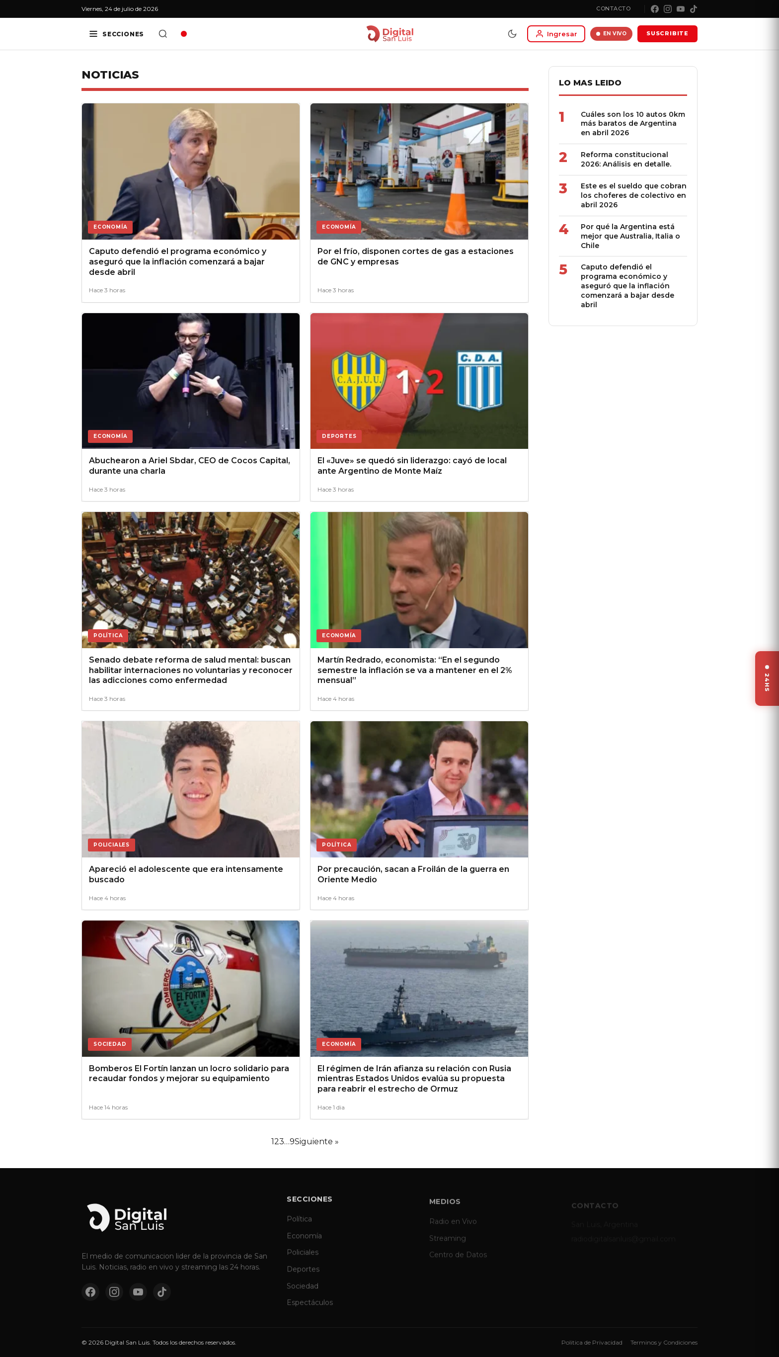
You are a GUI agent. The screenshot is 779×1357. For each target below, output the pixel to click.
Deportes (303, 1277)
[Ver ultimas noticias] (767, 678)
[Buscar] (163, 34)
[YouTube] (681, 9)
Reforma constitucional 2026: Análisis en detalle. (626, 159)
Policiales (302, 1260)
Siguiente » (317, 1141)
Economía (304, 1243)
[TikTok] (694, 9)
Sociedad (302, 1293)
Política (299, 1227)
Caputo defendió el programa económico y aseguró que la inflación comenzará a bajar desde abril (627, 285)
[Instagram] (668, 9)
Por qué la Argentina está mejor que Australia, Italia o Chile (630, 236)
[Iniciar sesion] (556, 33)
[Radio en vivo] (184, 34)
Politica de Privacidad (592, 1342)
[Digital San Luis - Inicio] (389, 34)
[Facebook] (655, 9)
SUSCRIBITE (667, 33)
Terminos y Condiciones (664, 1342)
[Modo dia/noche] (512, 34)
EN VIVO (611, 33)
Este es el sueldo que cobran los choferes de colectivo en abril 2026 (634, 195)
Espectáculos (310, 1310)
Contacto (613, 8)
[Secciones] (116, 34)
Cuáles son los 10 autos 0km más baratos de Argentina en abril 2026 (633, 124)
